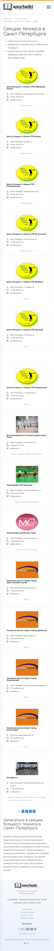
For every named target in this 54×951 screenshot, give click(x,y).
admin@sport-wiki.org (27, 934)
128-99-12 (27, 929)
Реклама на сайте (27, 918)
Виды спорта (27, 909)
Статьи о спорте (27, 915)
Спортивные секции (27, 912)
